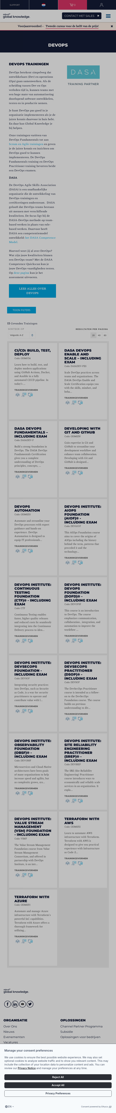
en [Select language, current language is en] (9, 1106)
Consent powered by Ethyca (96, 1106)
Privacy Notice (27, 1068)
